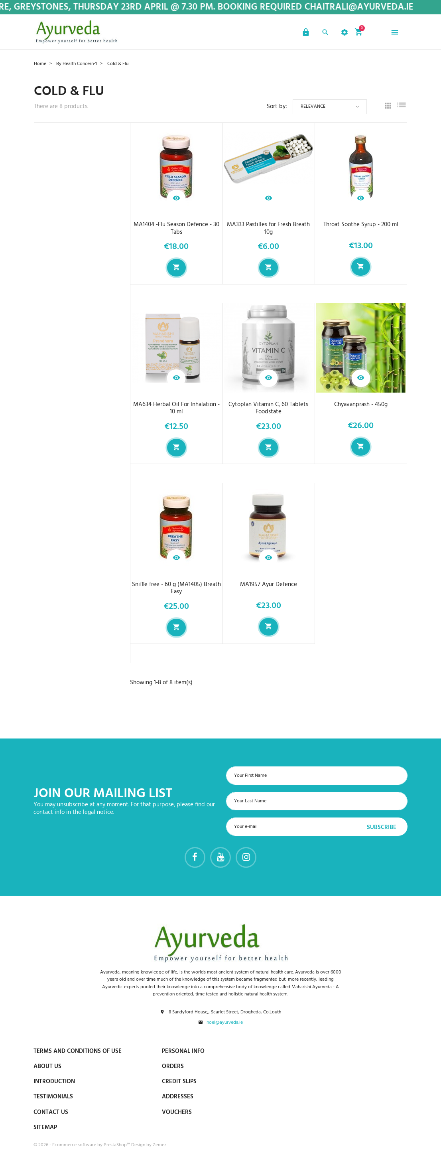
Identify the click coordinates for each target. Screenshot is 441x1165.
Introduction (54, 1081)
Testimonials (53, 1097)
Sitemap (45, 1127)
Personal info (183, 1051)
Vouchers (177, 1112)
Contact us (50, 1112)
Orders (173, 1066)
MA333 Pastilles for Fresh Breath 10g (268, 228)
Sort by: (277, 106)
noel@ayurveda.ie (225, 1023)
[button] (304, 33)
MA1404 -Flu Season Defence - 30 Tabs (176, 228)
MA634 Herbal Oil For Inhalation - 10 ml (176, 408)
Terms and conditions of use (77, 1051)
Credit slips (179, 1081)
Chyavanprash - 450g (361, 404)
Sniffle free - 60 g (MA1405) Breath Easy (176, 588)
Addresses (177, 1097)
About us (47, 1066)
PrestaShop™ (117, 1145)
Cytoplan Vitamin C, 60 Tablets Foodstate (268, 408)
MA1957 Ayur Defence (268, 584)
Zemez (159, 1145)
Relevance (313, 107)
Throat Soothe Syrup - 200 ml (360, 224)
